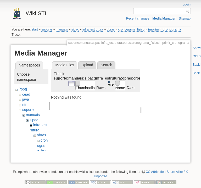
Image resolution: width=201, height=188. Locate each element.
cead (26, 94)
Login (187, 4)
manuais (62, 29)
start (35, 29)
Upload (87, 65)
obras (111, 29)
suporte (46, 29)
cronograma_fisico (131, 29)
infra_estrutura (92, 29)
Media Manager (164, 18)
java (25, 99)
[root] (23, 89)
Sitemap (185, 18)
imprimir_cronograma (164, 29)
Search (106, 65)
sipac (75, 29)
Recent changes (137, 18)
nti (24, 104)
